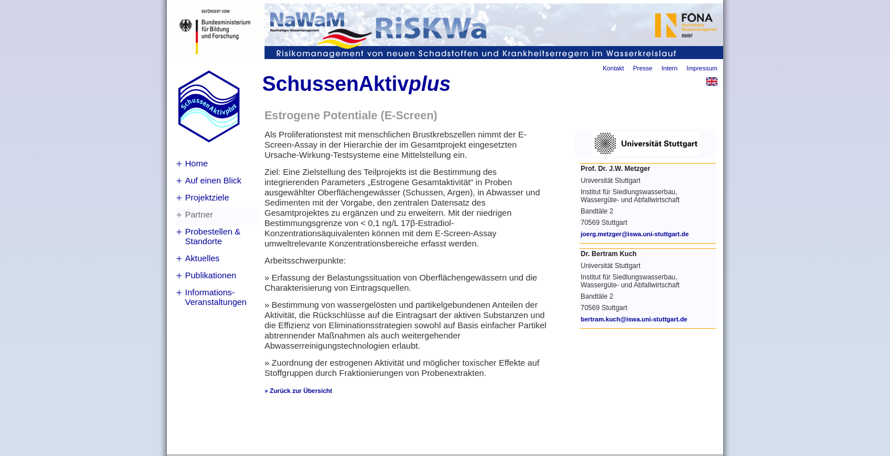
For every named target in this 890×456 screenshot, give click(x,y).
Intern (669, 68)
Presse (642, 68)
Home (196, 163)
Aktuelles (202, 258)
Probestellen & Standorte (213, 236)
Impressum (702, 68)
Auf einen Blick (213, 180)
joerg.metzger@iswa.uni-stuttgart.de (635, 234)
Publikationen (210, 275)
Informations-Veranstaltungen (215, 297)
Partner (199, 214)
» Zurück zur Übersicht (298, 390)
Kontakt (613, 68)
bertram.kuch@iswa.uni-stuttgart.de (634, 319)
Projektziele (207, 197)
